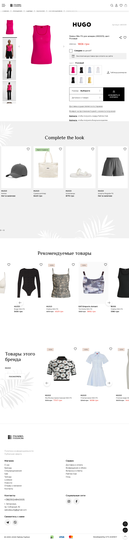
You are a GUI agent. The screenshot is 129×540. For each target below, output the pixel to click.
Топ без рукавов (55, 11)
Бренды (8, 468)
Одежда (29, 11)
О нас (7, 465)
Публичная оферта (13, 454)
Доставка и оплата (74, 465)
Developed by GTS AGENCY (105, 537)
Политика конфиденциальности (19, 451)
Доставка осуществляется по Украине (86, 106)
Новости (8, 483)
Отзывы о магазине (13, 486)
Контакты (8, 489)
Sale (6, 474)
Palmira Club (71, 474)
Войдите (73, 116)
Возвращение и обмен (76, 468)
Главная (6, 11)
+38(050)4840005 (14, 499)
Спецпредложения (13, 471)
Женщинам (17, 11)
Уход (68, 477)
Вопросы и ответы (74, 471)
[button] (19, 47)
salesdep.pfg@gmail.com (15, 510)
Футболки (41, 11)
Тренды (7, 477)
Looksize (8, 480)
